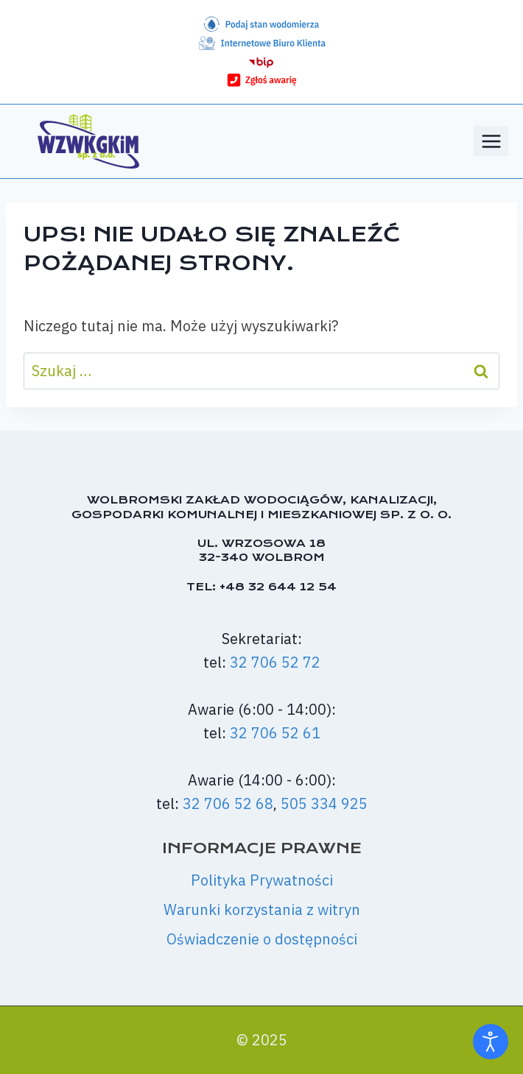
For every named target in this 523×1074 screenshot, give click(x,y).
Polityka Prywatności (262, 880)
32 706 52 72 (275, 662)
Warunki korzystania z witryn (262, 909)
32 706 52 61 (275, 733)
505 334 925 (324, 803)
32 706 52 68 (228, 803)
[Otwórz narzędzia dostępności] (490, 1041)
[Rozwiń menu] (491, 141)
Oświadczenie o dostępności (261, 939)
